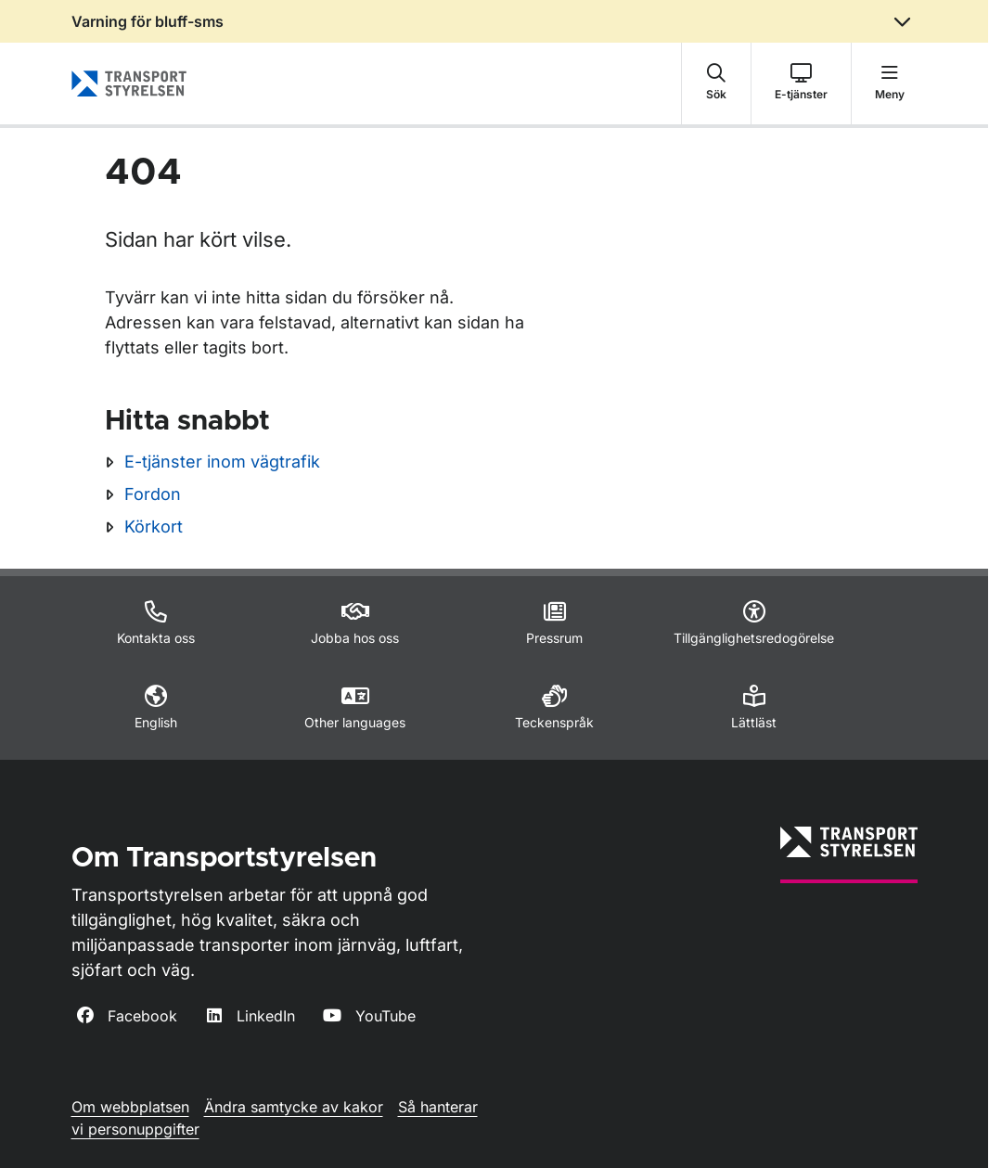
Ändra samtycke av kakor (293, 1106)
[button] (716, 83)
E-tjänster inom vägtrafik (222, 461)
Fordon (152, 494)
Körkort (153, 526)
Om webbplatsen (130, 1106)
